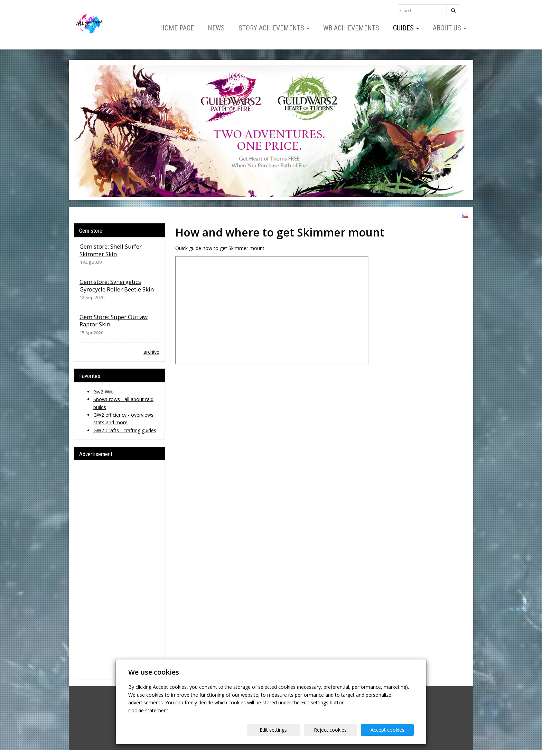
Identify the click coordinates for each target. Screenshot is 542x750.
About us (449, 28)
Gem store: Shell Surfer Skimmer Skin (111, 250)
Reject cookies (330, 729)
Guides (406, 28)
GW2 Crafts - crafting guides (124, 430)
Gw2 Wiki (103, 391)
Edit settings (273, 729)
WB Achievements (351, 28)
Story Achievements (274, 28)
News (216, 28)
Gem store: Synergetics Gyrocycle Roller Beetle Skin (117, 285)
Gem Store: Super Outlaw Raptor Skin (114, 320)
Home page (177, 28)
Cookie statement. (148, 710)
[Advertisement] (119, 570)
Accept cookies (387, 729)
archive (151, 352)
